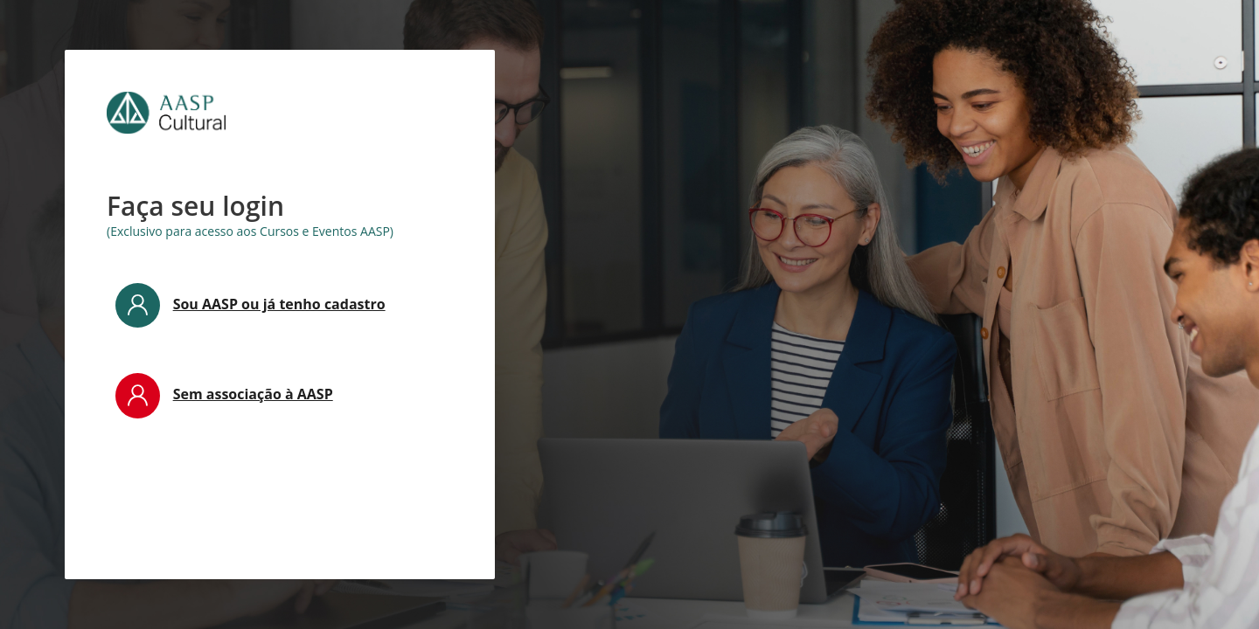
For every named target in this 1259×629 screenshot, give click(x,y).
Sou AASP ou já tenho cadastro (279, 304)
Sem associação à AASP (253, 394)
